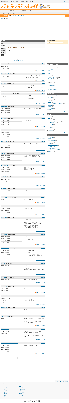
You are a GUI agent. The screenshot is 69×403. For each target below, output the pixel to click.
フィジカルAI (50, 71)
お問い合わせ (21, 393)
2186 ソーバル (4, 63)
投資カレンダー (5, 393)
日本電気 (49, 106)
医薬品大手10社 (51, 146)
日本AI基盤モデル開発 (52, 85)
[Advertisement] (34, 29)
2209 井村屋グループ (5, 165)
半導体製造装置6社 (51, 140)
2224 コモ (3, 263)
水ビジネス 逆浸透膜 (52, 89)
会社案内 (20, 390)
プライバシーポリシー (23, 387)
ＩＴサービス (50, 151)
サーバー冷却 (50, 87)
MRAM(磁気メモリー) (52, 69)
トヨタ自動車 (50, 108)
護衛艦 (49, 70)
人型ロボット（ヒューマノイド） (54, 121)
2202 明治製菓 (4, 106)
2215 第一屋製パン (5, 197)
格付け (9, 13)
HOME (2, 18)
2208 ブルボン (4, 153)
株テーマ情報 (4, 390)
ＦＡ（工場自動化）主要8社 (53, 149)
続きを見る (66, 111)
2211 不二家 (3, 176)
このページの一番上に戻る (62, 381)
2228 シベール (4, 286)
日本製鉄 (50, 109)
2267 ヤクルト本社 (5, 316)
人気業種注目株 (51, 77)
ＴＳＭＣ (49, 127)
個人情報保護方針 (22, 389)
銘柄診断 (43, 63)
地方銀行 (49, 143)
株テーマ (18, 10)
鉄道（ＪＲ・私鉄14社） (53, 145)
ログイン (66, 1)
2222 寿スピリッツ (5, 248)
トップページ (4, 10)
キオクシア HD (51, 98)
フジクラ (49, 100)
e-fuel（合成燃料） (51, 125)
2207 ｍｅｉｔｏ (4, 141)
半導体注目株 (50, 79)
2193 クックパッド (5, 73)
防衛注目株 (50, 130)
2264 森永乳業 (4, 295)
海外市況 (24, 10)
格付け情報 (4, 395)
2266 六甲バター (4, 307)
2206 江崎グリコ (4, 129)
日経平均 (30, 10)
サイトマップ (21, 392)
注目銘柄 (12, 10)
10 (23, 60)
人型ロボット (50, 83)
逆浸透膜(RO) (50, 129)
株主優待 (14, 13)
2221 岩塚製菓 (4, 234)
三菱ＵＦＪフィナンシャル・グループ (55, 103)
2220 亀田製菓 (4, 217)
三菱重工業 (50, 97)
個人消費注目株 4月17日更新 (19, 15)
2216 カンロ (3, 206)
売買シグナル (37, 10)
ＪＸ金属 (49, 102)
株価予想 (3, 396)
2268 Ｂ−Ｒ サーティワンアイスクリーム (9, 343)
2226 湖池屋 (3, 277)
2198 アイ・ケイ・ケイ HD (6, 93)
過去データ (21, 395)
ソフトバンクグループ (52, 95)
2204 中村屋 (3, 118)
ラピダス (49, 86)
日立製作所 (50, 105)
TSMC (49, 73)
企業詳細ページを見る (40, 70)
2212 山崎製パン (4, 188)
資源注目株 (50, 78)
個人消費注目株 (51, 141)
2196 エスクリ (4, 83)
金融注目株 (50, 138)
